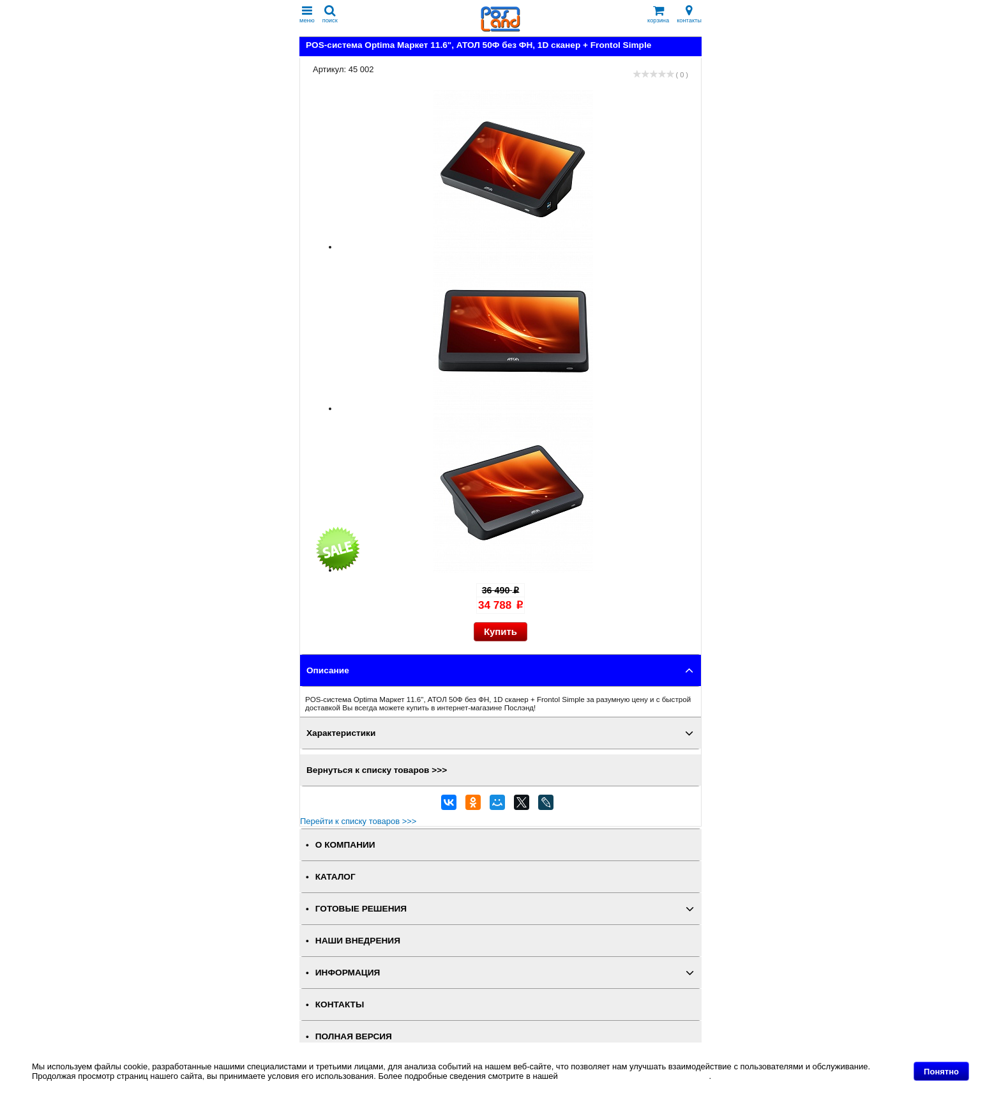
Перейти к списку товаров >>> (358, 821)
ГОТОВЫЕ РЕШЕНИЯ (361, 908)
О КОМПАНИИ (345, 845)
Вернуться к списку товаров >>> (376, 770)
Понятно (941, 1071)
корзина (658, 14)
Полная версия (353, 1036)
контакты (689, 14)
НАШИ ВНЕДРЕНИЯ (357, 940)
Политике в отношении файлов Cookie (634, 1076)
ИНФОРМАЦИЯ (347, 972)
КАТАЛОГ (335, 877)
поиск (330, 14)
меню (307, 14)
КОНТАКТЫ (339, 1004)
